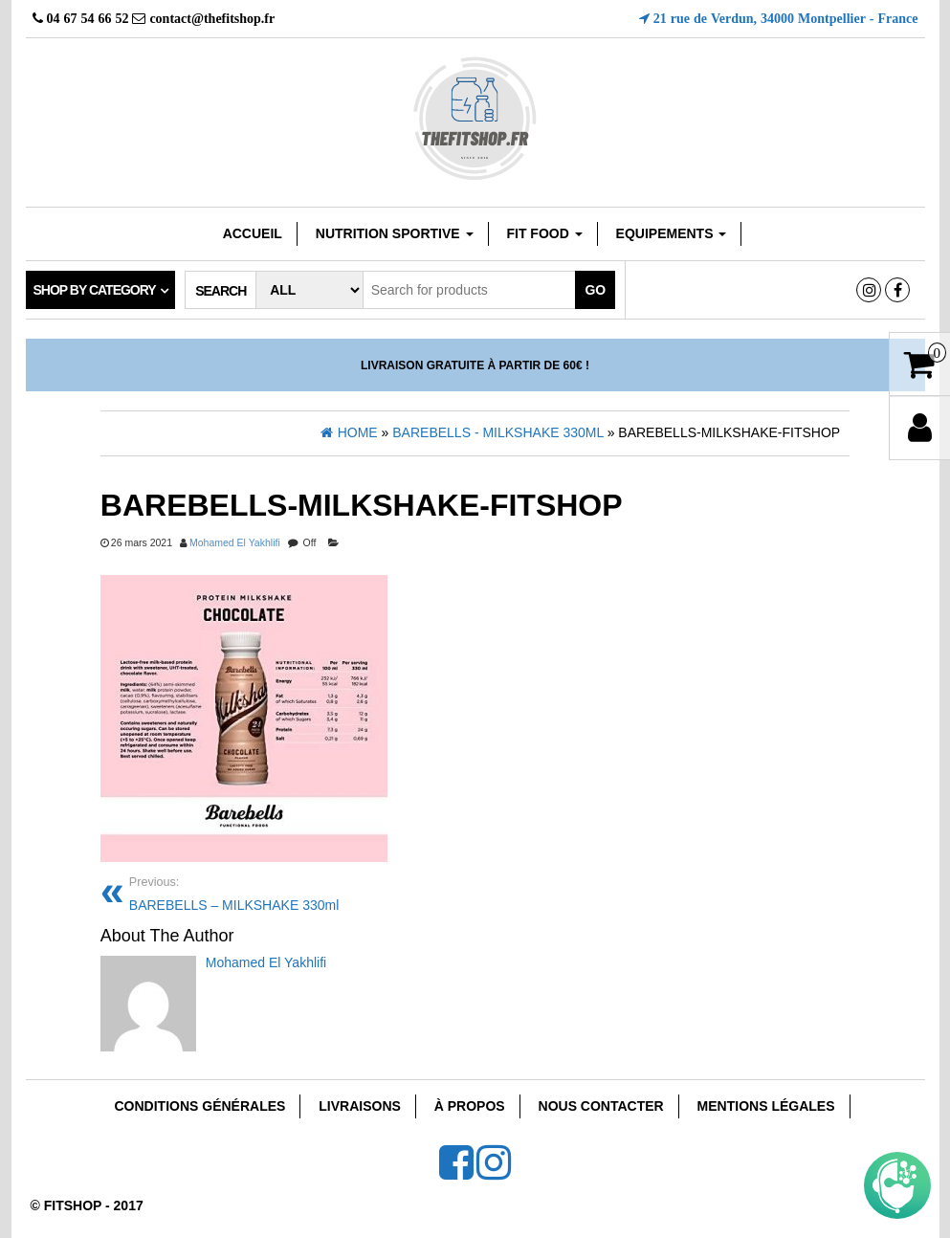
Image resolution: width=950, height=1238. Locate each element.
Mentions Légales (766, 1106)
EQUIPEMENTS (671, 233)
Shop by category (94, 290)
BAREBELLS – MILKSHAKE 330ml (295, 892)
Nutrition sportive (395, 233)
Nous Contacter (601, 1106)
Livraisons (360, 1106)
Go (595, 290)
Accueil (252, 233)
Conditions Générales (199, 1106)
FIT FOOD (544, 233)
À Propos (469, 1106)
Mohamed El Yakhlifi (234, 542)
